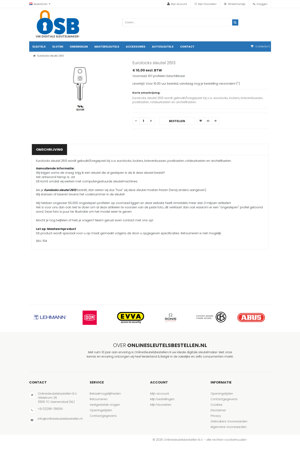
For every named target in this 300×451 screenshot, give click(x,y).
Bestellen (177, 121)
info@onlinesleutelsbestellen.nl (60, 419)
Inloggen (262, 4)
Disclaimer (218, 410)
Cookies (216, 405)
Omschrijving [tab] (49, 149)
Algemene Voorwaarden (229, 427)
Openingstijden (101, 410)
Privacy (216, 416)
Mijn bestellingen (162, 399)
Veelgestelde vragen (105, 405)
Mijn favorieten (160, 405)
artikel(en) (262, 46)
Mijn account (159, 394)
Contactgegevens (103, 416)
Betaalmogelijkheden (105, 394)
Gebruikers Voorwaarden (229, 421)
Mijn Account (179, 4)
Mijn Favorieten (207, 4)
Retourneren (99, 399)
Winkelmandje (236, 4)
